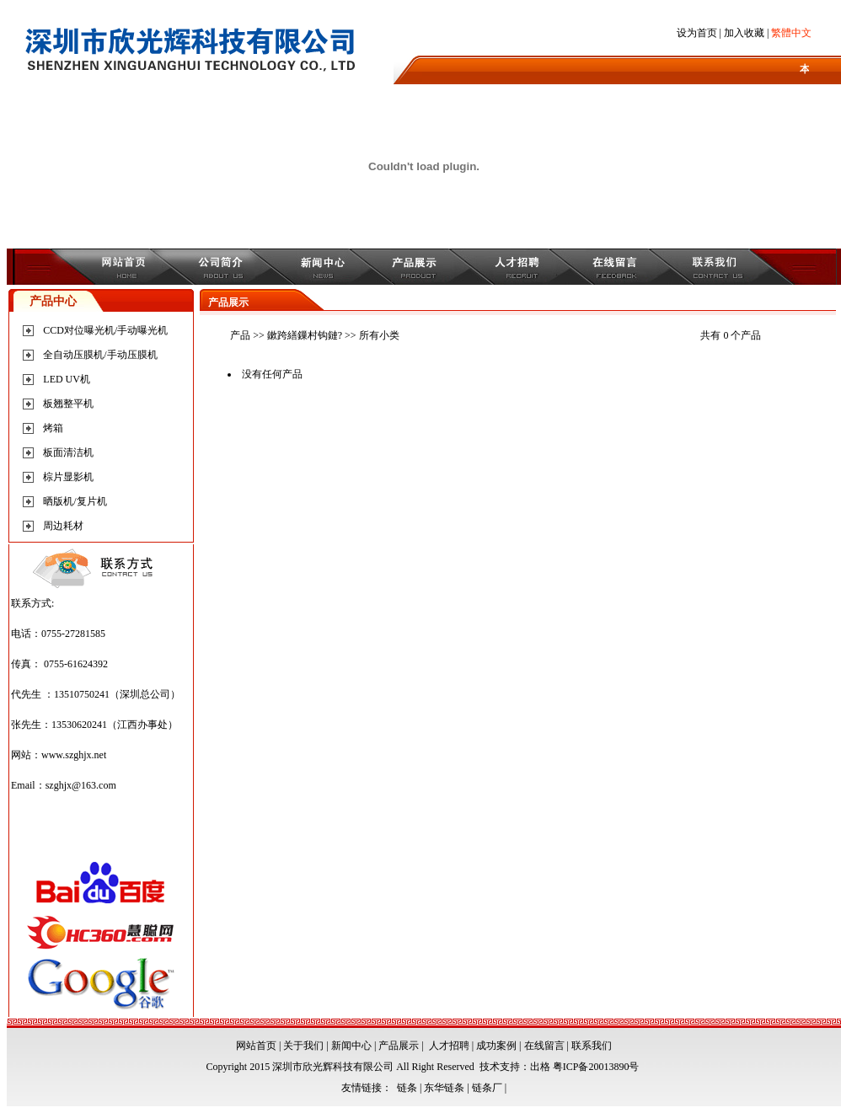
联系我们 (591, 1045)
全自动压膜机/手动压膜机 (100, 355)
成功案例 (496, 1045)
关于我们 (303, 1045)
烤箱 (53, 428)
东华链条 (444, 1088)
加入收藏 (744, 33)
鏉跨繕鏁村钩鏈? (304, 335)
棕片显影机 (68, 477)
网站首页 (256, 1045)
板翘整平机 (68, 403)
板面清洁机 (68, 452)
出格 (540, 1067)
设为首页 (697, 33)
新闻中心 (351, 1045)
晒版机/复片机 (74, 501)
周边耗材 (63, 526)
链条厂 (487, 1088)
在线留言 (544, 1045)
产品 (240, 335)
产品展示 (398, 1045)
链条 (407, 1088)
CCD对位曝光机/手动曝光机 (105, 330)
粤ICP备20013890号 (596, 1067)
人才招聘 (449, 1045)
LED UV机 (66, 379)
